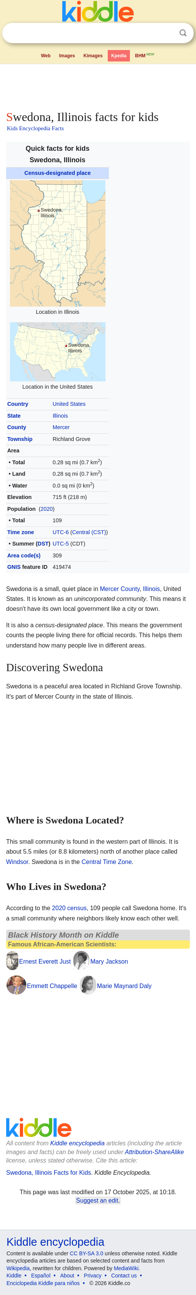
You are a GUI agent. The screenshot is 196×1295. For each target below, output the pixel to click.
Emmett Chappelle (52, 986)
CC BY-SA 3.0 (86, 1253)
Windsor (17, 862)
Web (45, 55)
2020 (46, 509)
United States (69, 404)
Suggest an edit (97, 1200)
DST (43, 544)
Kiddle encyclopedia (77, 1143)
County (16, 427)
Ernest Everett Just (45, 961)
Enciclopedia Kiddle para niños (42, 1283)
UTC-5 (61, 544)
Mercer (61, 427)
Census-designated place (57, 173)
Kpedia (118, 55)
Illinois (60, 416)
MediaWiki (126, 1268)
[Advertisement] (98, 86)
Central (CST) (89, 532)
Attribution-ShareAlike (154, 1152)
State (14, 416)
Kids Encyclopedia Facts (35, 128)
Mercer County (119, 589)
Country (17, 404)
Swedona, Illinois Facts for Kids (48, 1172)
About (67, 1275)
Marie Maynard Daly (124, 986)
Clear (167, 33)
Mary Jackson (109, 961)
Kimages (93, 55)
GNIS (14, 567)
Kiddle (13, 1275)
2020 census (69, 908)
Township (19, 439)
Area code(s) (23, 555)
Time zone (20, 532)
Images (67, 55)
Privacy (93, 1275)
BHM (145, 55)
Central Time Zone (106, 862)
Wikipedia (18, 1268)
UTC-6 (61, 532)
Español (40, 1275)
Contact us (124, 1275)
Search (183, 33)
